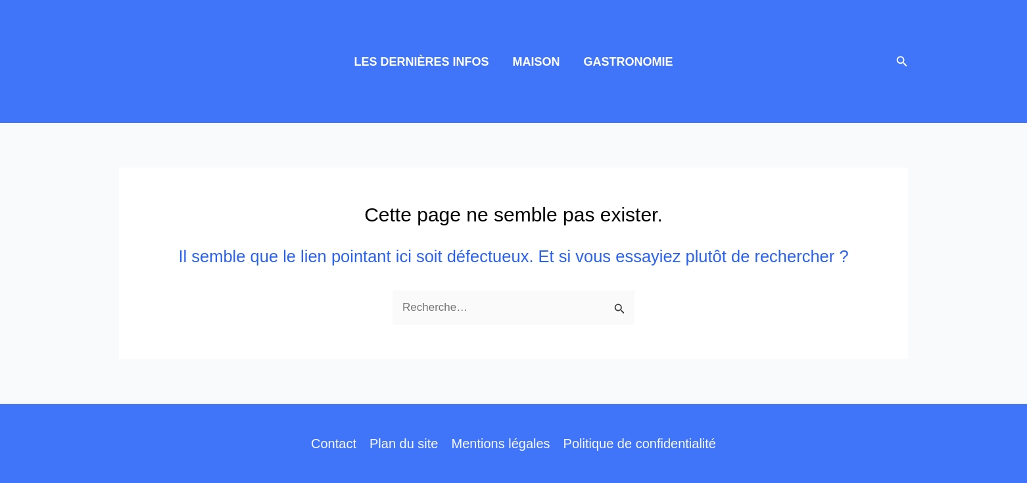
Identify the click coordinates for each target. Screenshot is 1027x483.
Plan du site (404, 443)
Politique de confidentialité (639, 443)
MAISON (536, 61)
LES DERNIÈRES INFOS (421, 61)
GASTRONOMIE (628, 61)
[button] (902, 61)
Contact (333, 443)
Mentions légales (500, 443)
